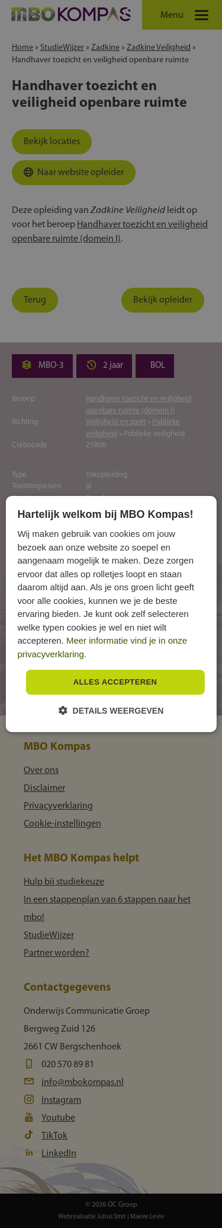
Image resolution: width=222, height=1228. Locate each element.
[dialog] (110, 614)
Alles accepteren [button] (115, 681)
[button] (111, 710)
